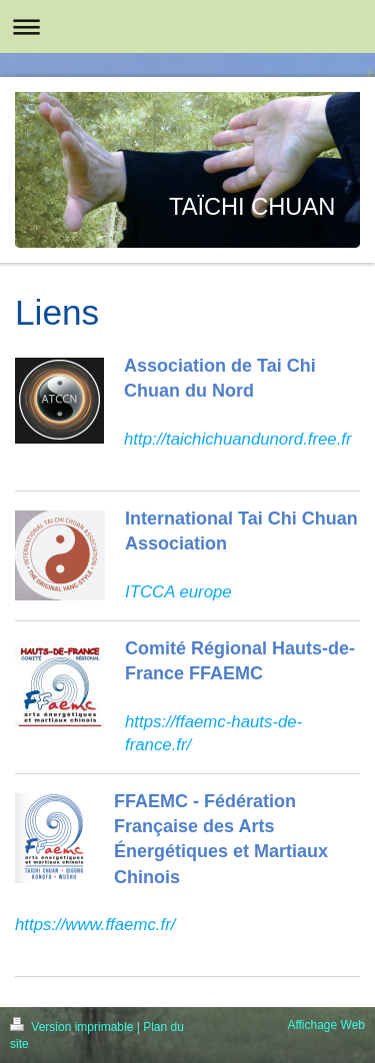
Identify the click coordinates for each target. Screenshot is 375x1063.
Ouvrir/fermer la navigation (187, 26)
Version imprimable (73, 1027)
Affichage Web (326, 1025)
